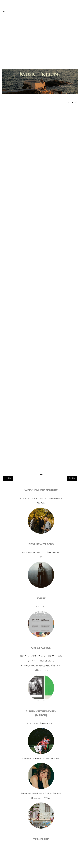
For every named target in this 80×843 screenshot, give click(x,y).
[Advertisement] (25, 43)
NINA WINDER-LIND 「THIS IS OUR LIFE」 (41, 554)
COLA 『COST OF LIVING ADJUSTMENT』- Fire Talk (41, 500)
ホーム (41, 474)
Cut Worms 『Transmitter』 (40, 723)
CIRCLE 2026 (41, 606)
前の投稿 (72, 478)
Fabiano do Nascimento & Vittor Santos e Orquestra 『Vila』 (41, 795)
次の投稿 (8, 478)
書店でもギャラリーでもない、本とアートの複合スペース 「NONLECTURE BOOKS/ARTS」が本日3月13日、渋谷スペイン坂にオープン (41, 663)
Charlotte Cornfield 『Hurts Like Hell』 (41, 758)
